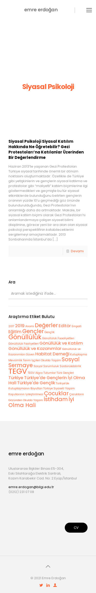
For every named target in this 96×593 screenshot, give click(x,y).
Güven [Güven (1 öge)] (30, 354)
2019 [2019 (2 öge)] (20, 326)
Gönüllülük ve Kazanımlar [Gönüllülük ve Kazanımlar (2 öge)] (34, 348)
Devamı (77, 251)
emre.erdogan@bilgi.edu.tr (31, 487)
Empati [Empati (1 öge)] (76, 326)
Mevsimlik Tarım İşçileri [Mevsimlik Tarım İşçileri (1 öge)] (24, 360)
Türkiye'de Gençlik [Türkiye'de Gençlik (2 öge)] (36, 383)
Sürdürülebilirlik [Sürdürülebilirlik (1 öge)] (70, 366)
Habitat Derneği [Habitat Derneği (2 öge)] (52, 354)
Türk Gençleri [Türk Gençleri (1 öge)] (65, 373)
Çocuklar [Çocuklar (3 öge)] (56, 393)
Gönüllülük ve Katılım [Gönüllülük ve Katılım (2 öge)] (61, 343)
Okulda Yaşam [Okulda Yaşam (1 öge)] (51, 360)
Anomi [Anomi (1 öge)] (29, 326)
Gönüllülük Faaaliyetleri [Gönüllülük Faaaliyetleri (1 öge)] (58, 338)
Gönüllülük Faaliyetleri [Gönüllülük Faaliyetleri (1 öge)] (23, 344)
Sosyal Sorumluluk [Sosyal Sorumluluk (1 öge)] (46, 366)
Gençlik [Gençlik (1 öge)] (50, 332)
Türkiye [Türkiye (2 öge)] (15, 378)
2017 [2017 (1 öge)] (11, 326)
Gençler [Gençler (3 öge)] (33, 331)
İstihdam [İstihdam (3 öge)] (56, 399)
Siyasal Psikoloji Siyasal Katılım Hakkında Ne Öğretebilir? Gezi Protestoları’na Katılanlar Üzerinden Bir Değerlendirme (46, 149)
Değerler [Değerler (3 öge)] (46, 325)
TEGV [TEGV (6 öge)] (17, 371)
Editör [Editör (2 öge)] (65, 326)
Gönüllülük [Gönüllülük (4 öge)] (24, 337)
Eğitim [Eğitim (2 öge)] (15, 331)
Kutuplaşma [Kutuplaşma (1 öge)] (78, 354)
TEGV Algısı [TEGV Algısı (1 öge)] (35, 373)
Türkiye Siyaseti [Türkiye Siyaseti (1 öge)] (53, 388)
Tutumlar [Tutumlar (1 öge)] (50, 373)
